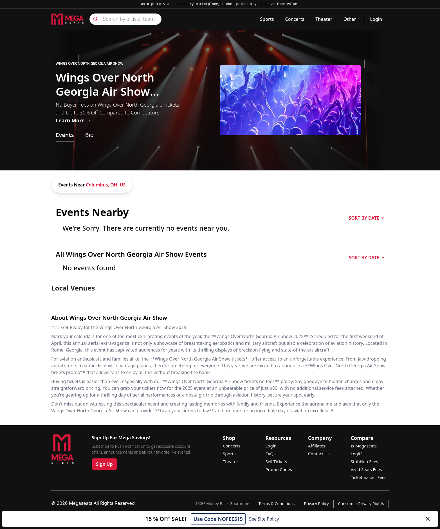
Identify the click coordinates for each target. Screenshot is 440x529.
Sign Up (104, 464)
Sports (267, 19)
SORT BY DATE (366, 218)
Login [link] (376, 19)
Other (350, 19)
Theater (323, 19)
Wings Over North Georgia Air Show (90, 63)
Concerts (294, 19)
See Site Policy (264, 519)
